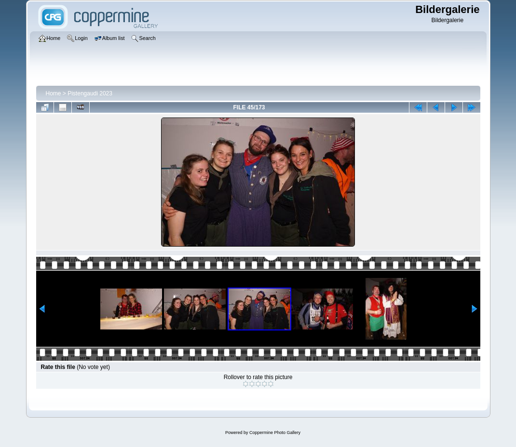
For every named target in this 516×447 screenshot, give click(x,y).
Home (53, 93)
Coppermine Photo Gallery (274, 432)
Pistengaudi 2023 (90, 93)
